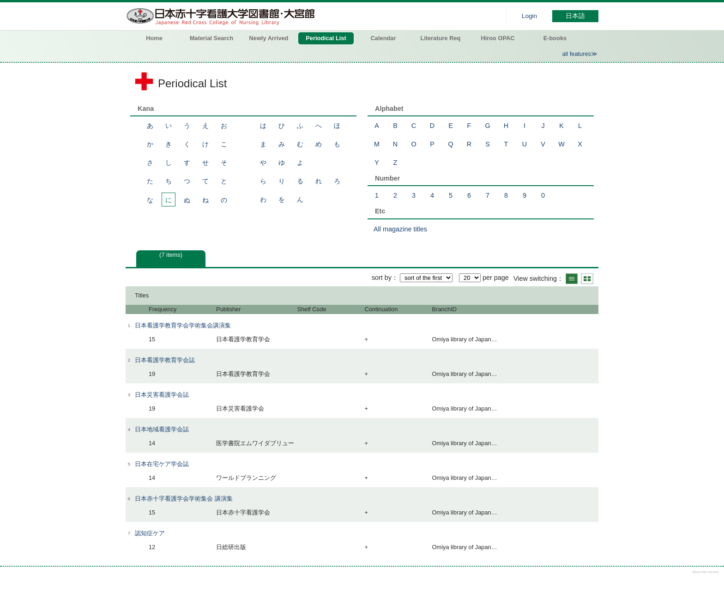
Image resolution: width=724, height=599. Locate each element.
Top (709, 584)
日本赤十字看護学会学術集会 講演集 (184, 498)
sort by (382, 277)
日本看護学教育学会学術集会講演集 (183, 325)
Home (154, 38)
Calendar (383, 38)
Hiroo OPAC (498, 38)
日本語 (575, 15)
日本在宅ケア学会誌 (162, 463)
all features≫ (579, 53)
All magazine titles (400, 229)
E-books (555, 38)
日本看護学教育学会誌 (165, 360)
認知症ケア (150, 533)
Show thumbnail (587, 278)
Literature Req (441, 38)
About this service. (705, 572)
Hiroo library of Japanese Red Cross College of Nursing (223, 16)
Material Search (212, 38)
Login (529, 15)
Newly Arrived (269, 38)
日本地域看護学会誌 (162, 429)
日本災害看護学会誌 (162, 394)
